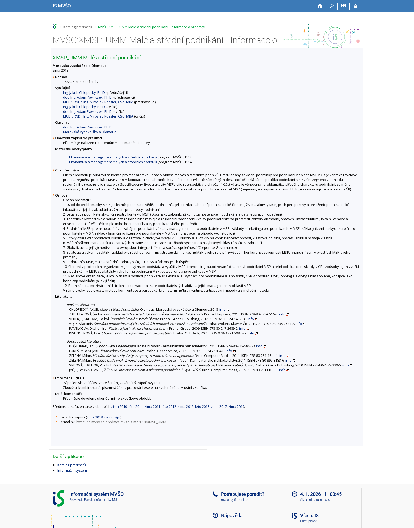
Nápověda (232, 515)
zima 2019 (236, 406)
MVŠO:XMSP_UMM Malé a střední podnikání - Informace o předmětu (152, 27)
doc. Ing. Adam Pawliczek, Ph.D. (87, 97)
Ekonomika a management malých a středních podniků (113, 157)
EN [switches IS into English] (343, 5)
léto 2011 (136, 406)
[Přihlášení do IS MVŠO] (355, 6)
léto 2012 (169, 406)
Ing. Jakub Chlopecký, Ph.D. (84, 92)
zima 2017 (219, 406)
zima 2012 (186, 406)
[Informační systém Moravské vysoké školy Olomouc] (62, 6)
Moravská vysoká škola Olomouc (89, 131)
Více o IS (309, 515)
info (222, 309)
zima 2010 (119, 406)
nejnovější (112, 417)
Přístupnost (308, 521)
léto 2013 (202, 406)
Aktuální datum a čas (315, 500)
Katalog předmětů (77, 27)
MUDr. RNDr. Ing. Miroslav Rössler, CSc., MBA (98, 102)
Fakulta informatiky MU (100, 500)
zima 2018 (95, 417)
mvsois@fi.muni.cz (234, 500)
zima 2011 (152, 406)
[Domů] (320, 6)
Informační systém (72, 470)
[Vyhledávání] (332, 6)
